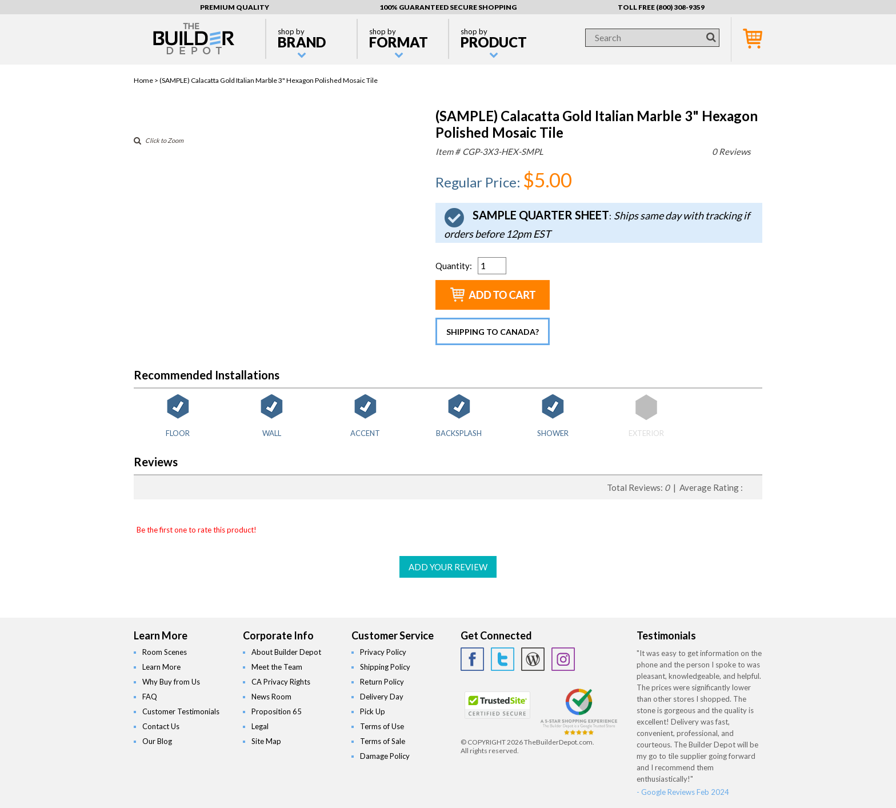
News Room (271, 696)
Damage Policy (385, 756)
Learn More (161, 666)
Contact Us (160, 726)
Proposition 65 (276, 711)
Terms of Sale (382, 741)
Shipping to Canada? (492, 332)
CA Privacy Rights (280, 681)
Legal (260, 726)
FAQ (149, 696)
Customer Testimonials (180, 711)
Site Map (266, 741)
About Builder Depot (286, 652)
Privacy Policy (383, 652)
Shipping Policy (385, 666)
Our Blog (157, 741)
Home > (146, 80)
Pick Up (372, 711)
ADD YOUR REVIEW (448, 567)
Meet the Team (276, 666)
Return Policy (382, 681)
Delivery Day (381, 696)
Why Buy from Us (171, 681)
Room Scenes (164, 652)
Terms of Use (382, 726)
